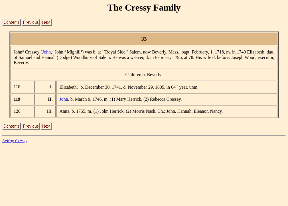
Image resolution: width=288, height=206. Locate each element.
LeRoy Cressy (14, 140)
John (46, 52)
